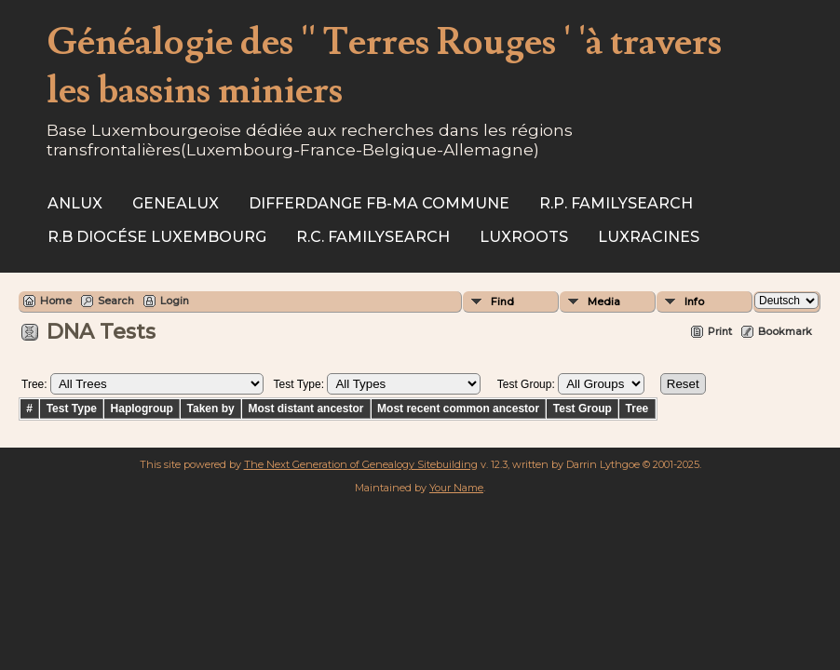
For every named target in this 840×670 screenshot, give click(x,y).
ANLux (74, 203)
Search (116, 300)
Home (56, 300)
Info (694, 301)
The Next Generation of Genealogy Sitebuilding (361, 464)
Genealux (175, 203)
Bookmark (785, 331)
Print (720, 331)
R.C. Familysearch (373, 237)
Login (174, 300)
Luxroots (524, 237)
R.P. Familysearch (616, 203)
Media (604, 301)
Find (502, 301)
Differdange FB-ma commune (379, 203)
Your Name (456, 487)
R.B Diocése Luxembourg (156, 237)
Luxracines (648, 237)
